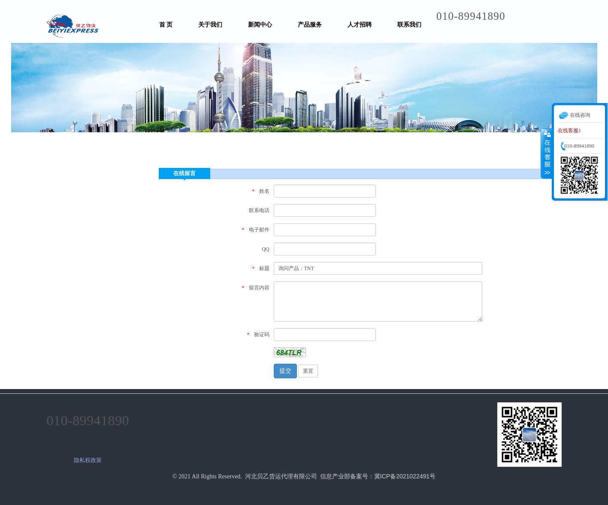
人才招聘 (360, 24)
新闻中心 (260, 24)
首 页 (166, 24)
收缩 (547, 153)
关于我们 (210, 24)
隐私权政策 (88, 460)
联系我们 (409, 24)
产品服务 (310, 24)
